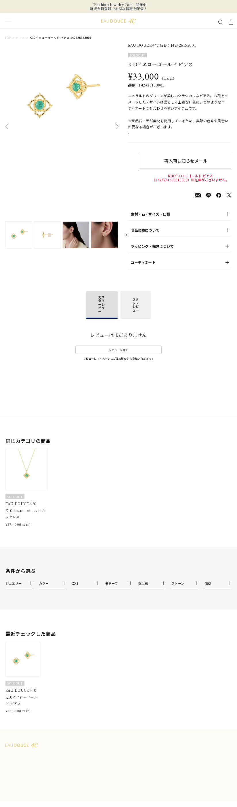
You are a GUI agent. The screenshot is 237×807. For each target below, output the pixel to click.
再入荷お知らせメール (190, 167)
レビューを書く (118, 356)
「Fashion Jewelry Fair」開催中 (119, 4)
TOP (8, 37)
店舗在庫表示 (143, 137)
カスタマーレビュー (101, 310)
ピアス (20, 37)
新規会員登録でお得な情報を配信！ (118, 8)
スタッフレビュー (135, 311)
